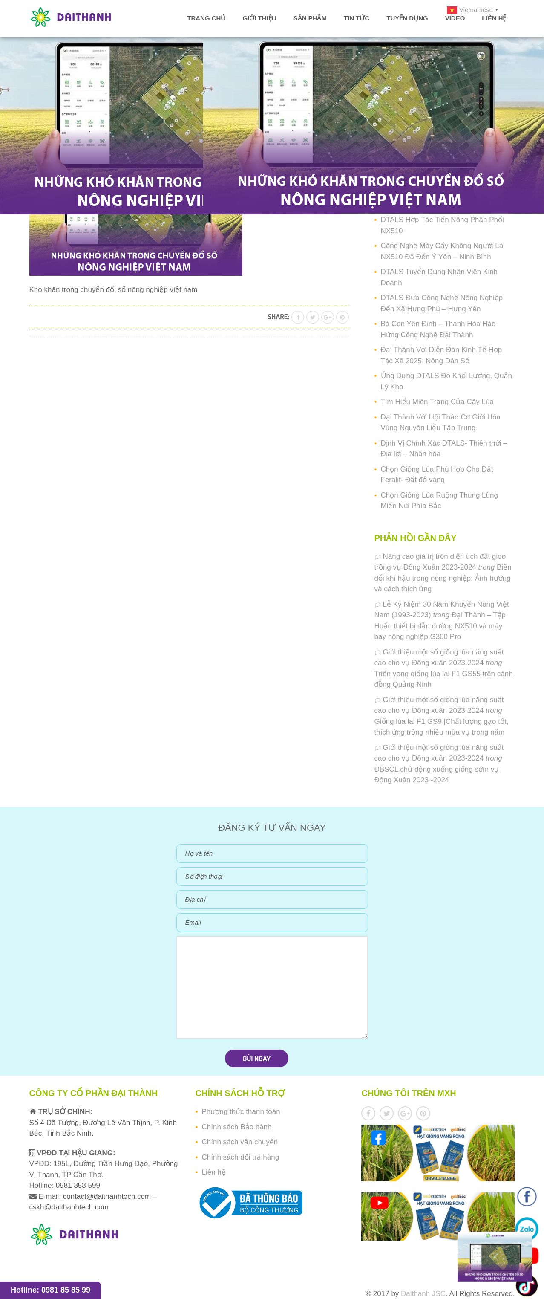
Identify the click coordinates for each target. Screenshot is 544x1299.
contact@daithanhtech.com (108, 1196)
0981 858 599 (77, 1185)
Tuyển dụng (407, 18)
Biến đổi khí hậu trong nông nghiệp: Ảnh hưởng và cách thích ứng (443, 578)
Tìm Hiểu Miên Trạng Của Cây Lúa (437, 402)
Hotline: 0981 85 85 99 (50, 1290)
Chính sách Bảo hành (236, 1127)
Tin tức (356, 18)
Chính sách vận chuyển (239, 1142)
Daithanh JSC (423, 1294)
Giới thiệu (259, 18)
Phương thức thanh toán (240, 1112)
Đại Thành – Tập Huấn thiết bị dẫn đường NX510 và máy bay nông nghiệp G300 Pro (440, 626)
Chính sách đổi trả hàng (240, 1157)
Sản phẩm (310, 18)
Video (455, 18)
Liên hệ (494, 18)
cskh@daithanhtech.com (69, 1207)
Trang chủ (206, 18)
